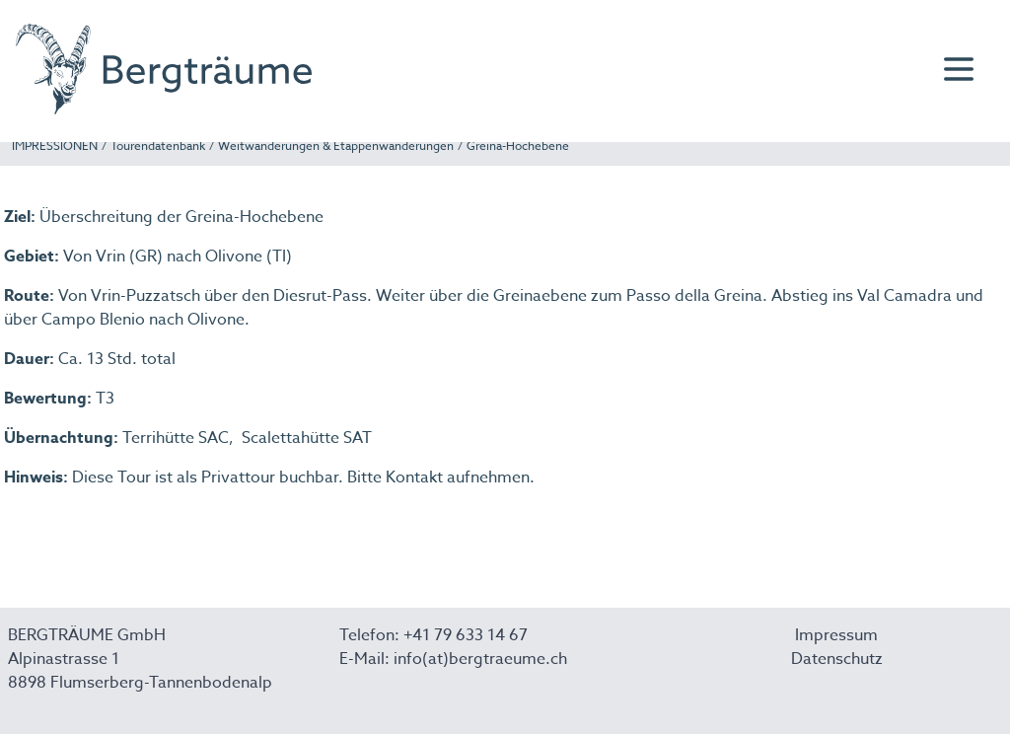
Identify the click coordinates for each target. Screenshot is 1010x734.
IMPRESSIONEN (55, 145)
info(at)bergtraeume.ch (480, 659)
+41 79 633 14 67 (465, 635)
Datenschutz (837, 659)
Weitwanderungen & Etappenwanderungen (336, 145)
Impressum (836, 635)
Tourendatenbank (157, 145)
